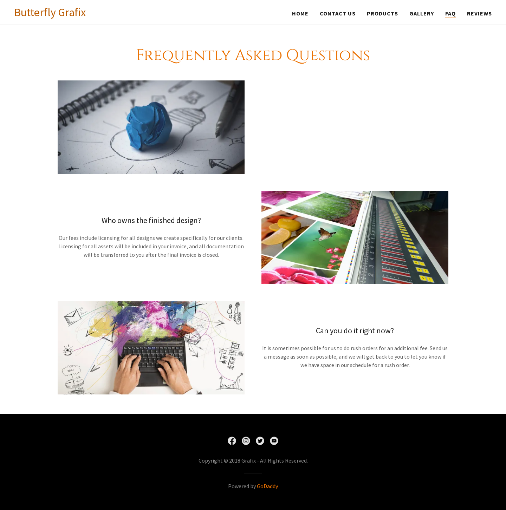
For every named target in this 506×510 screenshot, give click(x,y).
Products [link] (382, 13)
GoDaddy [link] (267, 486)
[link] (50, 14)
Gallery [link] (421, 13)
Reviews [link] (479, 13)
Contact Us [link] (338, 13)
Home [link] (300, 13)
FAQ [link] (450, 13)
